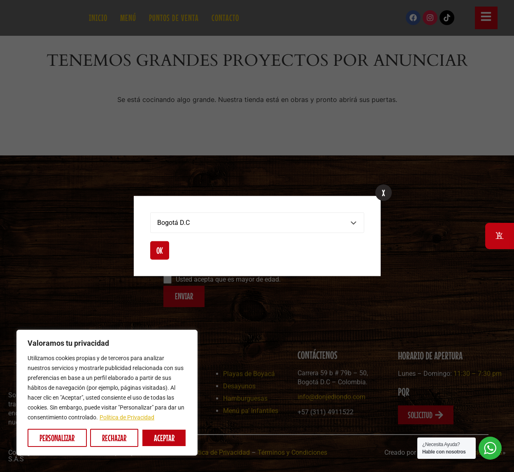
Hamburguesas (245, 431)
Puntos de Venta (174, 17)
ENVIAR (184, 296)
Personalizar (57, 438)
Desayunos (239, 419)
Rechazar (114, 438)
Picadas (160, 457)
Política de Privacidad (127, 417)
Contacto (225, 17)
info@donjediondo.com (331, 434)
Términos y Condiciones (292, 452)
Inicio (98, 17)
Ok (159, 250)
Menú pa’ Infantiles (250, 444)
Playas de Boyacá (249, 407)
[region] (107, 393)
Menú (128, 17)
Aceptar (164, 438)
